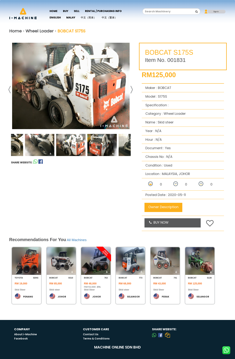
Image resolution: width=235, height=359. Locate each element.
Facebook (21, 338)
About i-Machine (25, 334)
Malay (70, 17)
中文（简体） (88, 17)
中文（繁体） (109, 17)
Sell (76, 11)
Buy (65, 11)
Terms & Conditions (96, 338)
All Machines (77, 240)
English (55, 17)
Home (53, 11)
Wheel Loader (40, 31)
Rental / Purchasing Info (103, 11)
